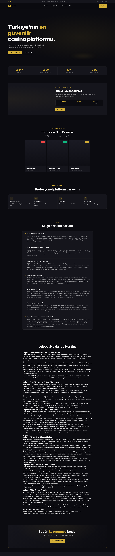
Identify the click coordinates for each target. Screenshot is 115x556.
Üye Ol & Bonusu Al (15, 52)
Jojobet (12, 6)
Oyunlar (46, 6)
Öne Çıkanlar (54, 6)
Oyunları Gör (28, 52)
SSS (70, 6)
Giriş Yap (102, 6)
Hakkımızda (63, 6)
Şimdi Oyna (60, 109)
